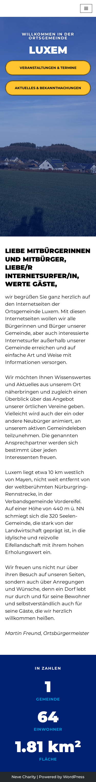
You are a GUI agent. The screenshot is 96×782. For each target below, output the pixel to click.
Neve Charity (24, 776)
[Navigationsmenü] (86, 8)
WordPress (73, 776)
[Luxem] (15, 8)
